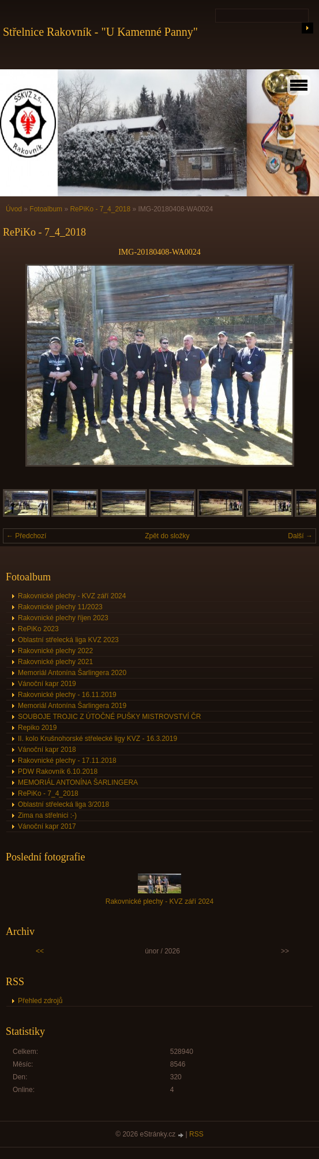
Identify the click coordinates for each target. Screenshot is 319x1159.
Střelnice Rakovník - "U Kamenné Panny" (100, 31)
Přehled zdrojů (40, 1001)
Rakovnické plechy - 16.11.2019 (67, 695)
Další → (300, 536)
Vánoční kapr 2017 (47, 826)
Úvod (14, 209)
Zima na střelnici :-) (47, 815)
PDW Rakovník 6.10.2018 (57, 771)
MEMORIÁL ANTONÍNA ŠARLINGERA (78, 782)
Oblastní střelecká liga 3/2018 (63, 804)
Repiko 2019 (37, 728)
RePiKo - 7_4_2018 (100, 209)
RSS (196, 1134)
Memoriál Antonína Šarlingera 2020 (72, 673)
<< (40, 951)
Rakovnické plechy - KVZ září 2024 (72, 596)
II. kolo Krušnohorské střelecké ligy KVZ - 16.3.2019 (97, 739)
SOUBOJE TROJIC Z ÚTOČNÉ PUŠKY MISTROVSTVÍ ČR (109, 717)
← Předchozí (26, 536)
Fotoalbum (45, 209)
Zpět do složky (167, 536)
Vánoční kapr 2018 (47, 750)
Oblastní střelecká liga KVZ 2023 (68, 640)
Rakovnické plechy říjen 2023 (63, 618)
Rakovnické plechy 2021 (55, 662)
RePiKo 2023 (38, 629)
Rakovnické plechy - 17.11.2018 (67, 760)
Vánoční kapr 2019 (47, 684)
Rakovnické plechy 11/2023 (60, 607)
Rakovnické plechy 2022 (55, 651)
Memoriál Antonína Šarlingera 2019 (72, 706)
